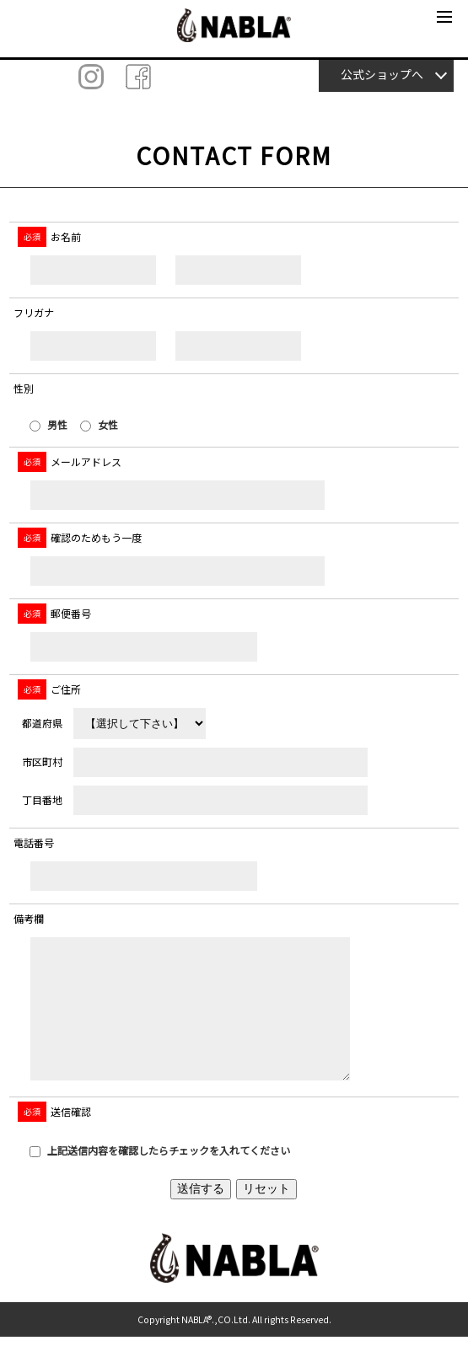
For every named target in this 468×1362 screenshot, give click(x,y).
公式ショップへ (382, 74)
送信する (200, 1213)
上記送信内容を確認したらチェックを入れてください (160, 1175)
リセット (266, 1213)
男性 (48, 424)
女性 (99, 424)
